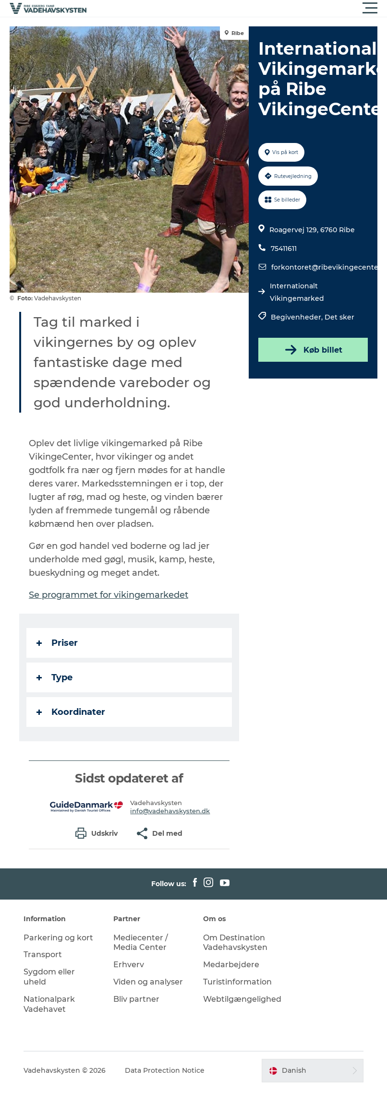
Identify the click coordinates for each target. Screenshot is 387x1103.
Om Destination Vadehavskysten (235, 942)
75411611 (284, 248)
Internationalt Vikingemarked (297, 292)
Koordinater (70, 712)
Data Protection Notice (165, 1070)
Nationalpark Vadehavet (49, 1004)
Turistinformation (237, 981)
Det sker (339, 317)
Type (54, 677)
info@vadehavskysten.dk (170, 811)
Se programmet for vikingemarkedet (108, 595)
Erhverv (128, 964)
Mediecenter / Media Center (140, 942)
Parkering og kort (58, 937)
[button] (236, 8)
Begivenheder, (298, 317)
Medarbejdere (231, 964)
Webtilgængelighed (242, 999)
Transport (43, 954)
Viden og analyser (148, 981)
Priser (57, 643)
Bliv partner (136, 999)
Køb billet (312, 350)
